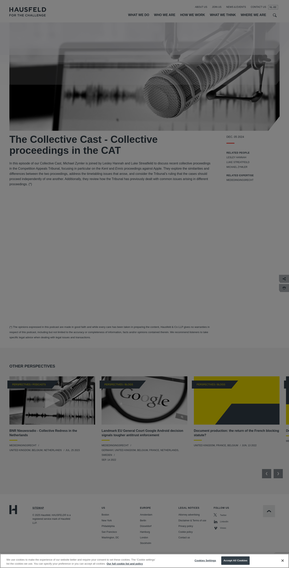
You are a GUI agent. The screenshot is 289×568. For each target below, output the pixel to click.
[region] (144, 561)
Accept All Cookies (235, 560)
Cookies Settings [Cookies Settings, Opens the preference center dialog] (205, 560)
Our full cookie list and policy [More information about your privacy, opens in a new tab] (125, 563)
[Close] (282, 560)
